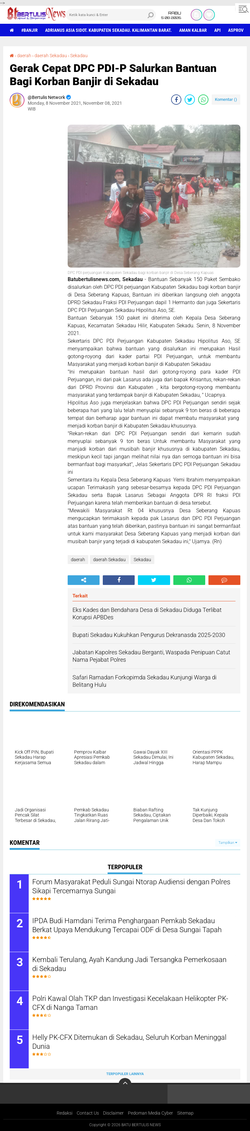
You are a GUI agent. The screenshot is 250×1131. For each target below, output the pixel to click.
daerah (24, 55)
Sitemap (185, 1113)
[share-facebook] (176, 99)
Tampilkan (227, 843)
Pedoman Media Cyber (150, 1113)
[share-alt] (84, 580)
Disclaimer (113, 1113)
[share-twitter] (190, 99)
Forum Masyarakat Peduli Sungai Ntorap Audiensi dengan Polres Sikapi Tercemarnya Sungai (131, 886)
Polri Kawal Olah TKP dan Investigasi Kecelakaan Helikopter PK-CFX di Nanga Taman (130, 1003)
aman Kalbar (193, 30)
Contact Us (88, 1113)
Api (217, 30)
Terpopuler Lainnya (125, 1074)
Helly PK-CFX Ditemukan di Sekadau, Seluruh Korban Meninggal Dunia (129, 1042)
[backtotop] (125, 1084)
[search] (111, 15)
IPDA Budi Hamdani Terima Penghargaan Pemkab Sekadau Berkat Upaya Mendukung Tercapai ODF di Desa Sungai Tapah (127, 925)
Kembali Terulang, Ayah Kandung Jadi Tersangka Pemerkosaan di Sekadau (129, 964)
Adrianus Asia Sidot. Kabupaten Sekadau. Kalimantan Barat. (108, 30)
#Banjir (29, 30)
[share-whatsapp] (203, 99)
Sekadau (79, 55)
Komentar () (226, 99)
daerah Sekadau (50, 55)
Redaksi (64, 1113)
